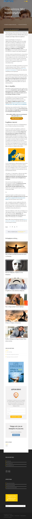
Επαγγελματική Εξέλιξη (11, 485)
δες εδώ (20, 115)
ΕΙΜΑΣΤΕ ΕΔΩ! (16, 434)
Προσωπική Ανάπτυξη (22, 24)
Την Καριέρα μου (10, 463)
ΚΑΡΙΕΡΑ (11, 515)
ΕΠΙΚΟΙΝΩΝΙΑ (23, 515)
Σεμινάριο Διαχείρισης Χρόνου (13, 354)
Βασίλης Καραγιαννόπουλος (11, 24)
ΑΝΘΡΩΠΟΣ (6, 515)
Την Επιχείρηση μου (10, 465)
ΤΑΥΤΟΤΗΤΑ (17, 515)
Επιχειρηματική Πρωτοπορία (12, 487)
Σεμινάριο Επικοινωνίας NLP (12, 356)
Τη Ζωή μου (9, 461)
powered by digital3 (8, 517)
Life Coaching (9, 352)
